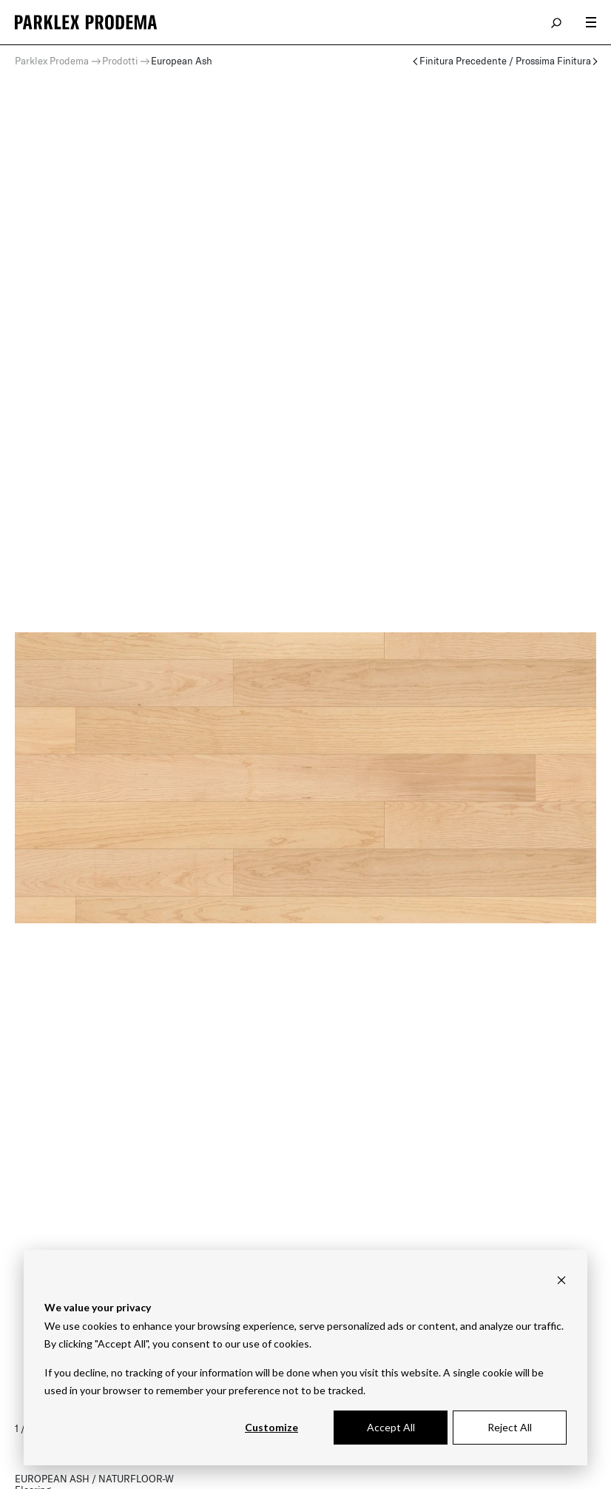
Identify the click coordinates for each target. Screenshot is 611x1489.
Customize (271, 1427)
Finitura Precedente (463, 61)
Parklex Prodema (52, 61)
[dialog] (305, 1357)
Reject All (509, 1427)
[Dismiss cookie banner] (561, 1280)
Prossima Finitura (553, 61)
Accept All (391, 1427)
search (557, 22)
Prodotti (120, 61)
